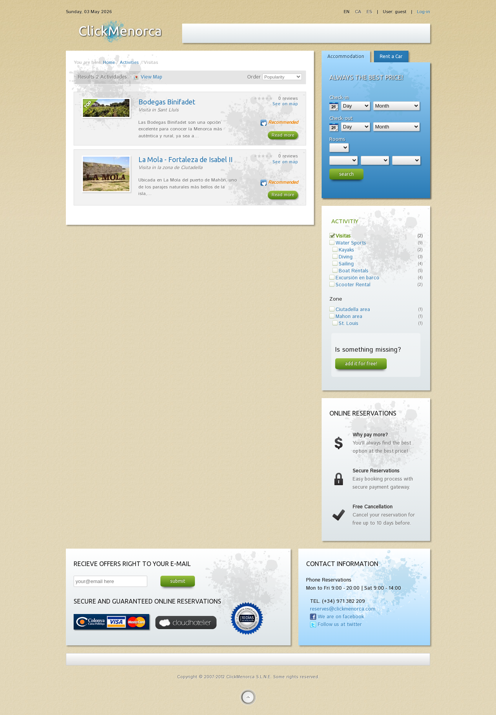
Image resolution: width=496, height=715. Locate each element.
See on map (285, 104)
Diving (346, 257)
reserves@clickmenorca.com (342, 609)
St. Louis (348, 323)
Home (109, 62)
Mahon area (349, 316)
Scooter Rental (353, 285)
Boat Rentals (354, 271)
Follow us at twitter (340, 624)
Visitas (343, 236)
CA (359, 12)
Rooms (337, 139)
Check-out (341, 118)
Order (254, 77)
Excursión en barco (357, 278)
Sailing (346, 264)
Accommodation (345, 56)
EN (347, 12)
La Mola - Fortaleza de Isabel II (185, 159)
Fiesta (120, 31)
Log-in (423, 12)
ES (369, 12)
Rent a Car (391, 56)
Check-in (339, 97)
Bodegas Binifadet (166, 102)
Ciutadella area (353, 309)
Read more (283, 135)
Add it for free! (361, 363)
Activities (129, 62)
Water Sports (351, 243)
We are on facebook (341, 617)
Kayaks (346, 250)
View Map (151, 77)
